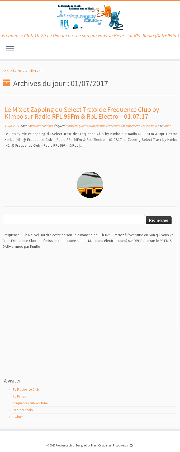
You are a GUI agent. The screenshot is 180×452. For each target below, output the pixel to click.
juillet (32, 70)
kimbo (101, 126)
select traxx (150, 126)
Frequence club (65, 445)
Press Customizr (101, 445)
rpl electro (134, 126)
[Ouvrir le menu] (10, 49)
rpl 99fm (119, 126)
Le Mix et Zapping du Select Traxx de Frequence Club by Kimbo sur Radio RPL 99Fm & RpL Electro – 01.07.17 (81, 113)
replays (48, 126)
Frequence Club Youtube (30, 403)
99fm (69, 126)
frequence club (85, 126)
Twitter (18, 417)
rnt (110, 126)
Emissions (34, 126)
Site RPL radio (23, 410)
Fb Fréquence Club (26, 389)
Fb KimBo (20, 396)
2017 (21, 70)
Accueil (8, 70)
